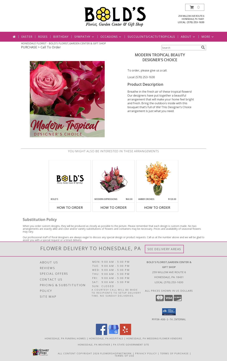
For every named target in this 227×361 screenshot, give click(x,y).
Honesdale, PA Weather (94, 344)
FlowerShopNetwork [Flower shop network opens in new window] (116, 353)
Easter (26, 37)
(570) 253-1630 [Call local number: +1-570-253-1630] (195, 22)
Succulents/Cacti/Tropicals (151, 37)
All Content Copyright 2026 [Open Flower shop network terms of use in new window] (78, 353)
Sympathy (84, 37)
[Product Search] (181, 47)
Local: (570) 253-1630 (141, 77)
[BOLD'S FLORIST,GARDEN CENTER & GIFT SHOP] (115, 16)
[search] (203, 47)
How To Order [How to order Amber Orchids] (157, 207)
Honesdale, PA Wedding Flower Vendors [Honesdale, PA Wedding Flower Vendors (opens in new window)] (154, 338)
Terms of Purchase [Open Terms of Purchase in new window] (174, 353)
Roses (42, 37)
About (188, 37)
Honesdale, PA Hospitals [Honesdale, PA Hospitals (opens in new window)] (106, 338)
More (207, 37)
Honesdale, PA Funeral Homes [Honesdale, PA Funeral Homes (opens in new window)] (65, 338)
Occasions (111, 37)
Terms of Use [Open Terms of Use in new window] (124, 355)
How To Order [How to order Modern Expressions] (113, 207)
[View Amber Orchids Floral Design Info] (157, 179)
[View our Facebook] (101, 334)
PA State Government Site (131, 344)
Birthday (60, 37)
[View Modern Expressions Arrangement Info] (113, 179)
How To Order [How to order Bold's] (70, 207)
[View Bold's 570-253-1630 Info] (70, 179)
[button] (194, 7)
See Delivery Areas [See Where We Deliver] (164, 249)
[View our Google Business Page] (113, 334)
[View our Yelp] (125, 334)
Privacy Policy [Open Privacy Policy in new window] (146, 353)
